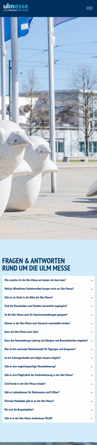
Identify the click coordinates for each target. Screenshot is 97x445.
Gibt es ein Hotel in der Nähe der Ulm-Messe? (28, 297)
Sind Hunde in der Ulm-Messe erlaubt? (24, 384)
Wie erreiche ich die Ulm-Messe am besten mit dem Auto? (35, 280)
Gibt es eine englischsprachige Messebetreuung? (30, 366)
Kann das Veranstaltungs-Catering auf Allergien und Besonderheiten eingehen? (46, 340)
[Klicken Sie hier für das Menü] (89, 8)
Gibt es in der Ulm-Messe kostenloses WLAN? (28, 418)
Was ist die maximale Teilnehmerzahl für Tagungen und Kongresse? (40, 349)
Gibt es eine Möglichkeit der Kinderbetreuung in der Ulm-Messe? (38, 375)
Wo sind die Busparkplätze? (19, 409)
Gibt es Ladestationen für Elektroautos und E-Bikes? (31, 392)
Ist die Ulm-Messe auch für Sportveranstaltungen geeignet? (36, 314)
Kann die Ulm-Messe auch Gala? (21, 332)
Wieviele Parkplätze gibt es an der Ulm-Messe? (29, 401)
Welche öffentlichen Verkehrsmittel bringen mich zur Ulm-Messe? (39, 288)
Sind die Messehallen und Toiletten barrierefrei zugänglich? (35, 306)
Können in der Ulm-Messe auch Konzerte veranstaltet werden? (37, 323)
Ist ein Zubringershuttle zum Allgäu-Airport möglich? (32, 358)
